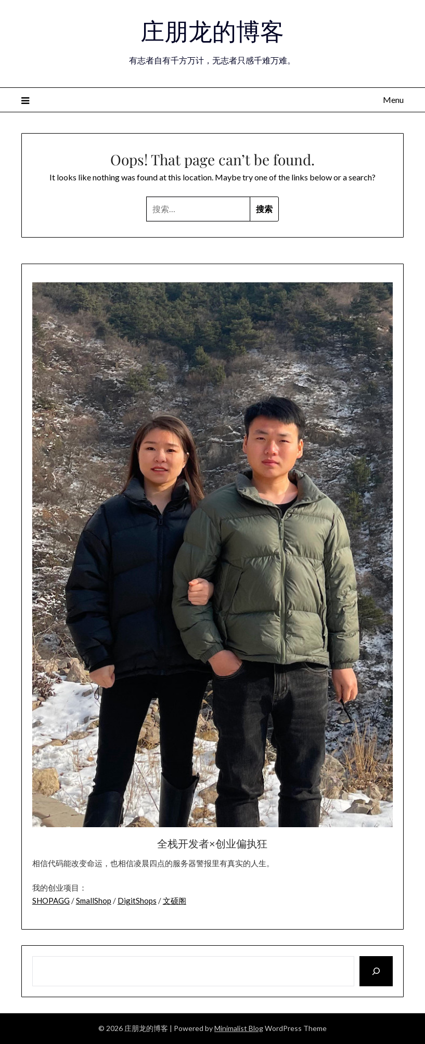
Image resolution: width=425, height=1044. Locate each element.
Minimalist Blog (238, 1028)
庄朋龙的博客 (212, 30)
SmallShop (93, 900)
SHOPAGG (51, 900)
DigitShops (137, 900)
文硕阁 (174, 900)
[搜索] (376, 971)
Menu (393, 100)
